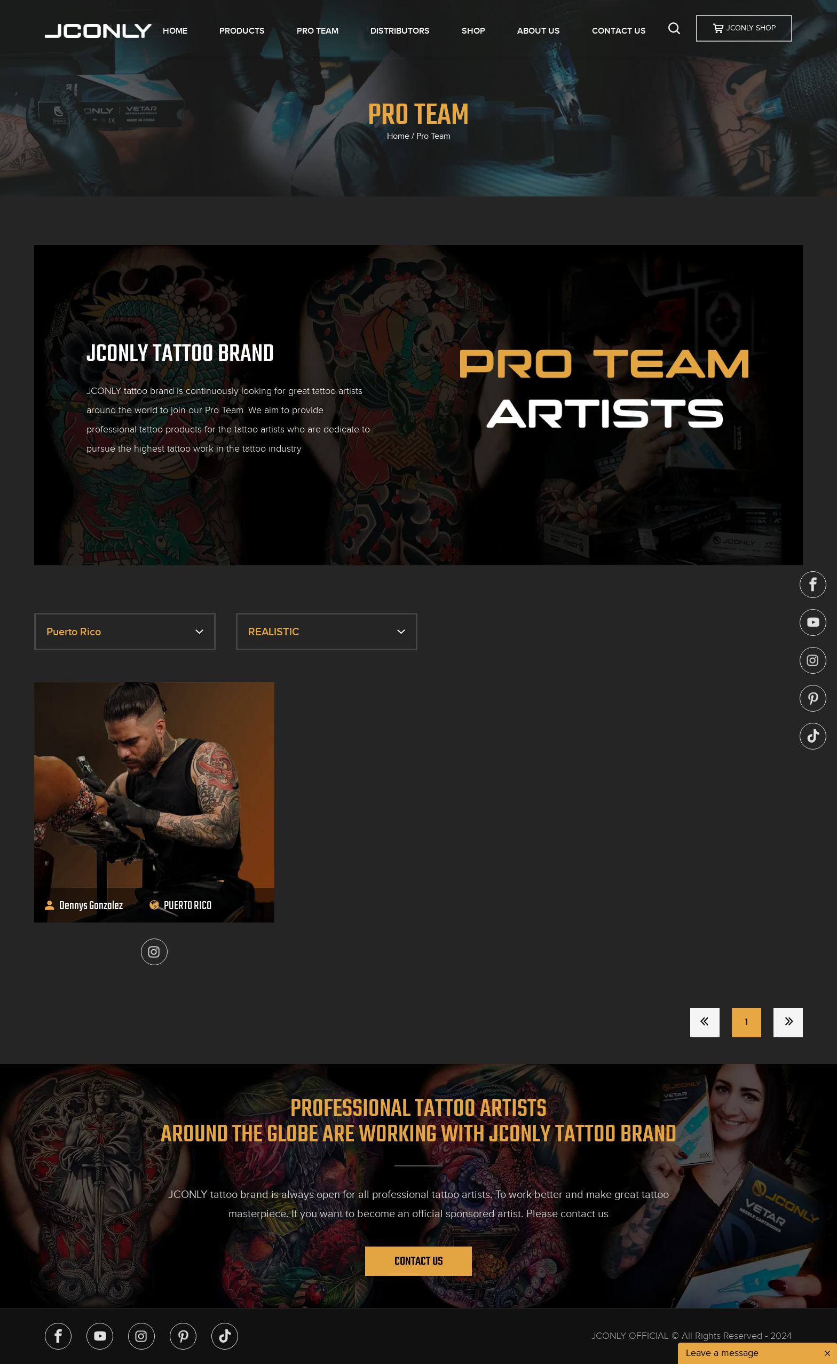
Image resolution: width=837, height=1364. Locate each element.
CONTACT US (619, 31)
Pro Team (433, 136)
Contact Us (418, 1261)
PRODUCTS (242, 31)
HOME (175, 31)
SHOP (473, 31)
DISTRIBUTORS (400, 31)
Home (398, 136)
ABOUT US (538, 31)
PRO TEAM (317, 31)
